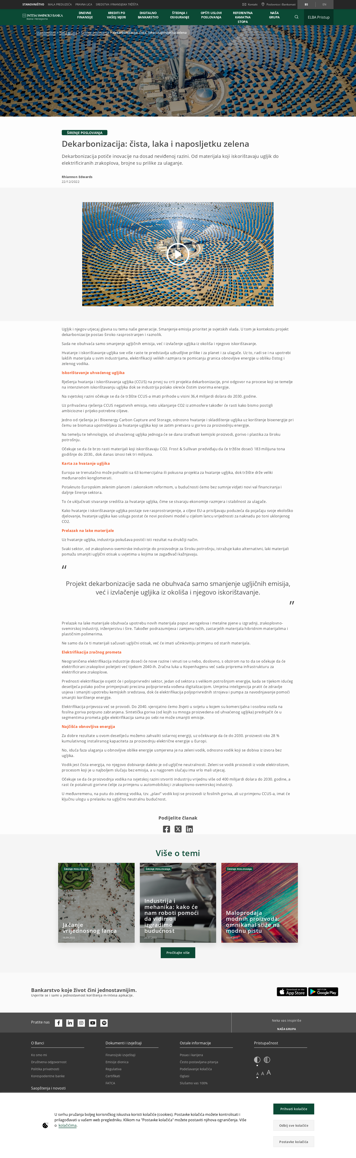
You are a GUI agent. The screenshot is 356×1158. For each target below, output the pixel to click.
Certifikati (113, 1076)
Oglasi (184, 1076)
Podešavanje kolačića (196, 1069)
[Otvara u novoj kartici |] (166, 829)
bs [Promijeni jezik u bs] (306, 4)
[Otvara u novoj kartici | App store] (292, 991)
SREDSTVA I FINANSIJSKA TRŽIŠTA (117, 4)
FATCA (110, 1083)
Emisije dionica (117, 1062)
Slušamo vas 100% (194, 1083)
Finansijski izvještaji (121, 1055)
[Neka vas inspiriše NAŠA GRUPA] (285, 1027)
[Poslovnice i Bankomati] (278, 4)
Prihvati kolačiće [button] (293, 1109)
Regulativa (113, 1069)
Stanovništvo (33, 4)
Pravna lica (83, 4)
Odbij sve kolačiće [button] (293, 1125)
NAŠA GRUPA (274, 15)
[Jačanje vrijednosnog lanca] (96, 903)
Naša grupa (68, 32)
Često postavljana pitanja (199, 1062)
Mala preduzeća (60, 4)
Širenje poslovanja (95, 32)
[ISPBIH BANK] (43, 17)
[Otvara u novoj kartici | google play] (323, 991)
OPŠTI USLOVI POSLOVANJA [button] (211, 15)
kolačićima (68, 1125)
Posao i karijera (191, 1055)
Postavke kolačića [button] (293, 1142)
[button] (296, 17)
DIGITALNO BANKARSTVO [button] (148, 15)
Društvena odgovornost (49, 1062)
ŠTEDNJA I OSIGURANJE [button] (179, 15)
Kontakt (249, 4)
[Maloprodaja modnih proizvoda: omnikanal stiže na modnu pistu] (259, 903)
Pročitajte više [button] (178, 952)
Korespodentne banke (48, 1076)
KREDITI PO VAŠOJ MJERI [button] (116, 15)
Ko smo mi (39, 1055)
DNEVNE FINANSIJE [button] (85, 15)
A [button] (257, 1073)
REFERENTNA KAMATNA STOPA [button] (243, 17)
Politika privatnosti (45, 1069)
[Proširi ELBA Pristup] (319, 17)
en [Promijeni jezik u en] (324, 4)
